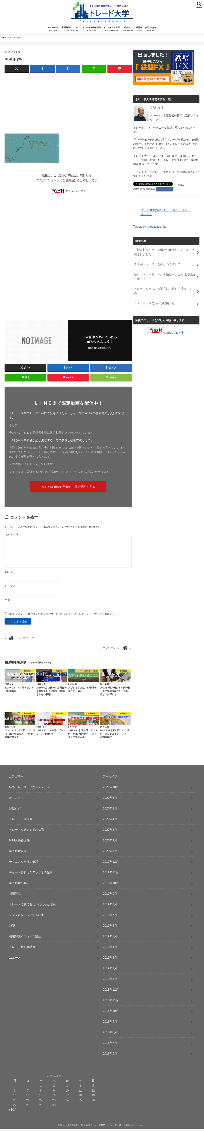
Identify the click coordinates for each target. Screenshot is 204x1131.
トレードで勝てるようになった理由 (32, 906)
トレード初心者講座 (92, 29)
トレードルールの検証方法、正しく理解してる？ (164, 285)
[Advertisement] (68, 102)
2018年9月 (110, 1023)
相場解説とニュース (71, 29)
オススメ (15, 799)
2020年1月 (110, 852)
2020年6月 (110, 799)
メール (10, 587)
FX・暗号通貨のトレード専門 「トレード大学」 (99, 1126)
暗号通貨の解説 (19, 884)
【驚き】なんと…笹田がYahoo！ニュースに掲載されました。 (165, 250)
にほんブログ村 (68, 190)
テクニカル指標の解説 (23, 863)
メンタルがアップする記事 (26, 916)
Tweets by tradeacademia (148, 225)
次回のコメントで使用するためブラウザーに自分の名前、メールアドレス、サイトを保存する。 (62, 615)
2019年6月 (110, 927)
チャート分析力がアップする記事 (31, 874)
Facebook (163, 188)
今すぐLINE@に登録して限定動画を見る (68, 487)
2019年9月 (110, 895)
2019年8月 (110, 906)
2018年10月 (111, 1012)
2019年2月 (110, 970)
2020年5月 (110, 810)
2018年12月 (111, 991)
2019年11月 (111, 874)
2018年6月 (110, 1055)
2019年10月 (111, 884)
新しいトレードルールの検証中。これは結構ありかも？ (164, 273)
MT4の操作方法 (19, 842)
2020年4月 (110, 820)
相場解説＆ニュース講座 (25, 938)
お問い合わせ (151, 29)
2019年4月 (110, 948)
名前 (9, 573)
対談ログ (128, 29)
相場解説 (15, 895)
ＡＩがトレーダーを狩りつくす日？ (156, 262)
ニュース (15, 959)
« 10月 (12, 1111)
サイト (8, 601)
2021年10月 (111, 788)
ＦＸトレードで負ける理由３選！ (154, 295)
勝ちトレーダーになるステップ (29, 788)
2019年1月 (110, 980)
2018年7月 (110, 1044)
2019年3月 (110, 959)
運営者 (139, 29)
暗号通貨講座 (18, 852)
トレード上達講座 (112, 29)
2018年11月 (111, 1001)
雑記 (12, 927)
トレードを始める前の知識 (26, 831)
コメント (11, 536)
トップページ (53, 29)
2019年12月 (111, 863)
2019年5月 (110, 938)
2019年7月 (110, 916)
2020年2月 (110, 842)
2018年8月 (110, 1033)
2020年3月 (110, 831)
